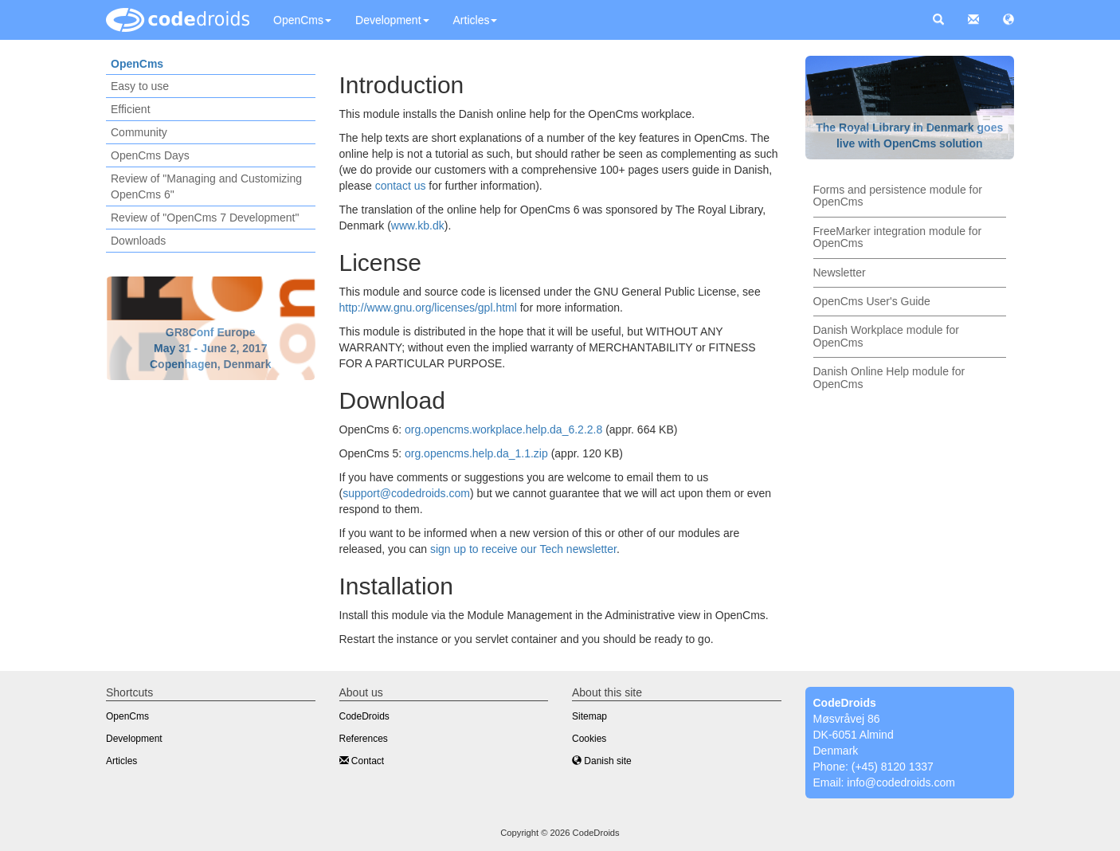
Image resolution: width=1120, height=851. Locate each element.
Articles (475, 20)
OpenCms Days (150, 155)
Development (392, 20)
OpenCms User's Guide (871, 301)
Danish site (602, 761)
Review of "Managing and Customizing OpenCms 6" (206, 186)
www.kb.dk (417, 225)
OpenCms (302, 20)
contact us (400, 185)
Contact (362, 761)
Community (139, 132)
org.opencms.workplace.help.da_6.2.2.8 (503, 429)
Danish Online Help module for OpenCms (889, 377)
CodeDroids (364, 716)
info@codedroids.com (901, 782)
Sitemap (589, 716)
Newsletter (839, 272)
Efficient (131, 109)
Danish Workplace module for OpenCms (886, 336)
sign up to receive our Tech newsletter (523, 549)
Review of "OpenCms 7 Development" (205, 217)
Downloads (138, 240)
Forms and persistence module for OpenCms (897, 195)
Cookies (589, 738)
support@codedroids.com (406, 493)
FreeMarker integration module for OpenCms (897, 237)
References (363, 738)
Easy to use (140, 86)
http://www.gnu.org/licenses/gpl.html (428, 307)
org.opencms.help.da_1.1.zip (476, 453)
